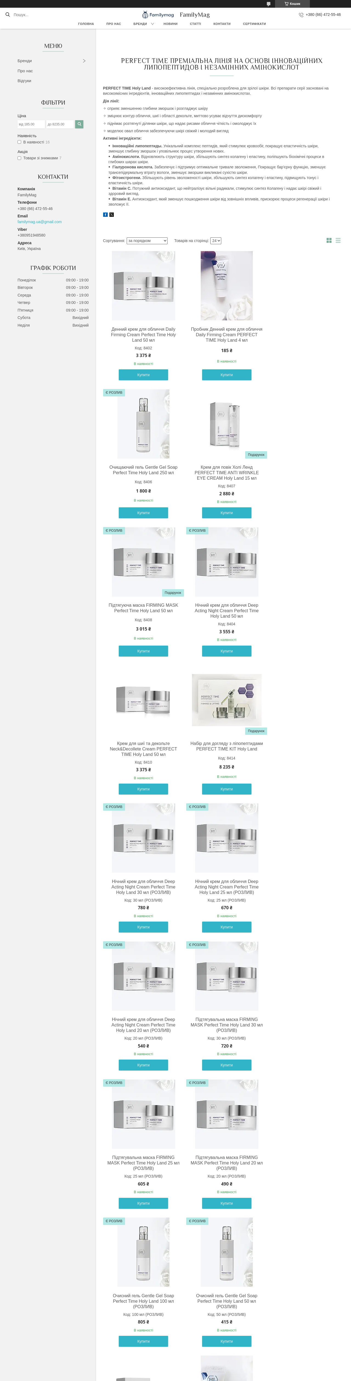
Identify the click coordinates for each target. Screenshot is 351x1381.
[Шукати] (7, 15)
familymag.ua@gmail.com (40, 222)
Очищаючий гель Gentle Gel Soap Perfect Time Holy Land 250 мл (300, 332)
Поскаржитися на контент (163, 1376)
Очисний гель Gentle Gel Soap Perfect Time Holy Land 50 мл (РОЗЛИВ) (141, 1025)
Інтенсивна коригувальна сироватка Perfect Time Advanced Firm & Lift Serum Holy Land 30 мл (220, 1163)
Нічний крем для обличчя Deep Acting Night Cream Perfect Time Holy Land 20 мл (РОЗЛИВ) (221, 749)
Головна (86, 23)
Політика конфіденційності (206, 1376)
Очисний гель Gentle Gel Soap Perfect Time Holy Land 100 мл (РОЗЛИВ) (299, 887)
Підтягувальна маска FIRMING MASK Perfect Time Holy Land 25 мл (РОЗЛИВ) (141, 887)
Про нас (113, 23)
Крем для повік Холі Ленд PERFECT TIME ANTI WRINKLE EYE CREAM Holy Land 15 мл (141, 473)
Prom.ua (201, 1371)
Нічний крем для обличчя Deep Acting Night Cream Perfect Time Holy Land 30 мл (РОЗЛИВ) (300, 610)
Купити (141, 375)
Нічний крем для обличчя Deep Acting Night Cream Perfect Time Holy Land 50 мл (300, 473)
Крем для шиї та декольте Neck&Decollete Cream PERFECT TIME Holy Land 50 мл (141, 610)
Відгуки (24, 80)
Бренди (140, 23)
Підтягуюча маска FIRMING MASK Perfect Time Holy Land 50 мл (220, 473)
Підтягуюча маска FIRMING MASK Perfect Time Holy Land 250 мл (141, 1163)
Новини (171, 23)
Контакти (222, 23)
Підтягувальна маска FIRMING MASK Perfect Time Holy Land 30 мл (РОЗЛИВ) (299, 749)
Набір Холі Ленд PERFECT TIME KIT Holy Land (141, 1295)
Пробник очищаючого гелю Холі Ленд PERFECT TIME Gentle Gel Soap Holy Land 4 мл (300, 1025)
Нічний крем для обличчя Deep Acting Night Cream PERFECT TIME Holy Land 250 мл (299, 1163)
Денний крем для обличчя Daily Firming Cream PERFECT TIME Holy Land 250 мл (221, 1025)
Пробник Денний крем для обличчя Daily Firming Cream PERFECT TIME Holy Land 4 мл (220, 335)
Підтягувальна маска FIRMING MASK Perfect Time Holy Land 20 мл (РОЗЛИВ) (220, 887)
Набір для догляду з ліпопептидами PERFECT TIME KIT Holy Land (220, 610)
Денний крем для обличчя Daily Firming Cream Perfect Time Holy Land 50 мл (141, 335)
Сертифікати (254, 23)
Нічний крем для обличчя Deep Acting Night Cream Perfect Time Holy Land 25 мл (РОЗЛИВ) (141, 749)
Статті (195, 23)
